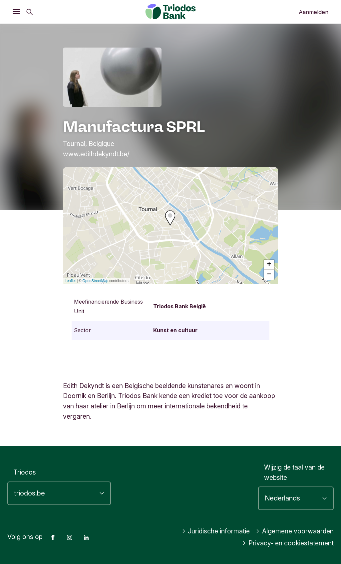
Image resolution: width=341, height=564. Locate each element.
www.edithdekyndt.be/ (96, 154)
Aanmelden (313, 12)
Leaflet (70, 281)
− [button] (269, 275)
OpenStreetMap (96, 281)
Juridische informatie (216, 531)
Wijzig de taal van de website (294, 472)
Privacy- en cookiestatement (288, 543)
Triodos (24, 472)
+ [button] (269, 265)
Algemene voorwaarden (295, 531)
